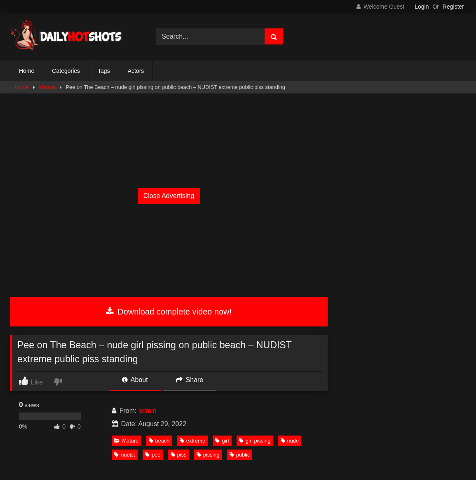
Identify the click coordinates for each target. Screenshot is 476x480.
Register (453, 6)
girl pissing (254, 441)
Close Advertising (169, 195)
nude (290, 441)
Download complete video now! (169, 311)
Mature (47, 87)
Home (26, 71)
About (135, 379)
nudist (124, 455)
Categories (66, 71)
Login (422, 6)
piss (179, 455)
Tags (104, 71)
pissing (208, 455)
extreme (192, 441)
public (240, 455)
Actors (136, 71)
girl (222, 441)
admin (147, 410)
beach (159, 441)
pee (152, 455)
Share (189, 379)
